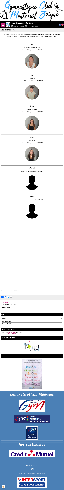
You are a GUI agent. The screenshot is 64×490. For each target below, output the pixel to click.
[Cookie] (3, 486)
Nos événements (6, 321)
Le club (4, 318)
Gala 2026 (5, 302)
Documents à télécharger (8, 324)
